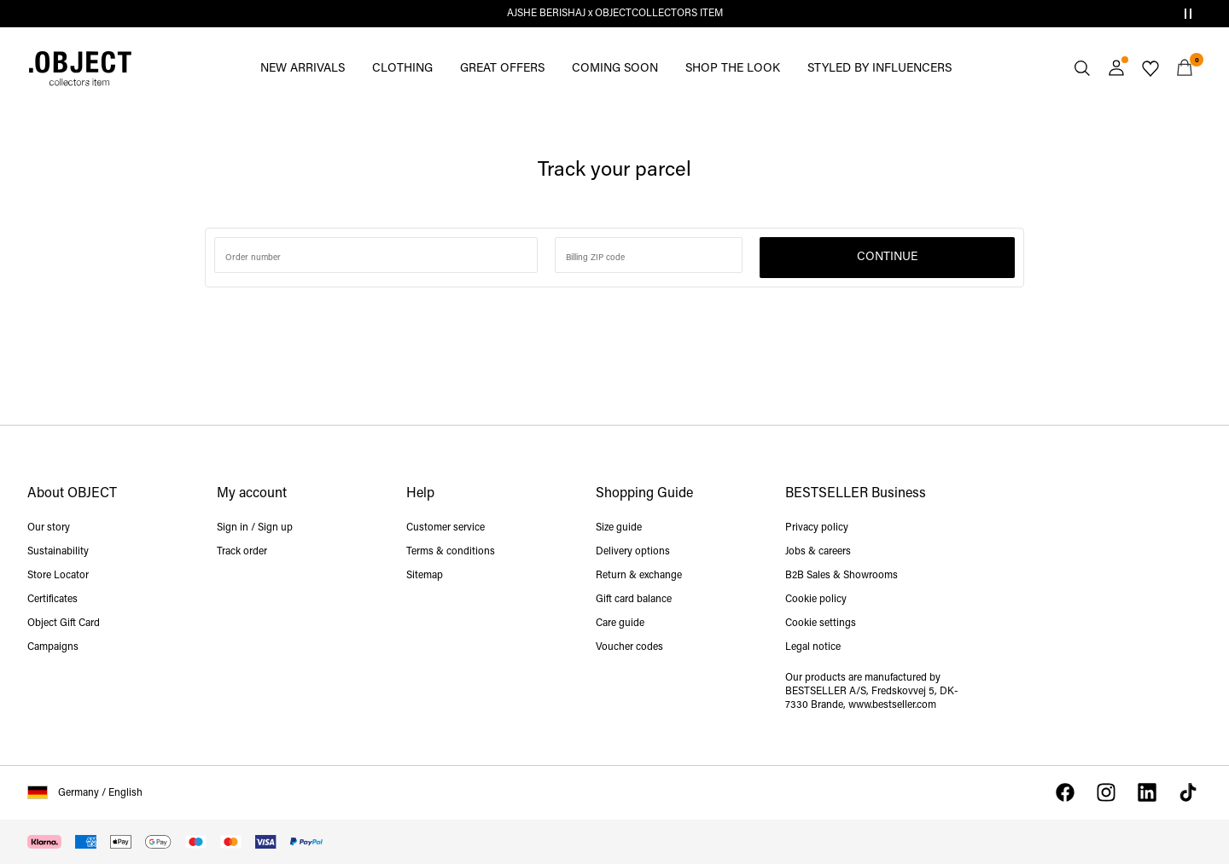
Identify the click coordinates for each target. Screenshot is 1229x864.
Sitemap (424, 576)
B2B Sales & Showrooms (841, 576)
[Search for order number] (376, 255)
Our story (48, 528)
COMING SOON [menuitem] (615, 68)
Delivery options (633, 552)
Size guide (619, 528)
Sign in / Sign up (255, 528)
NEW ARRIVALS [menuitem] (302, 68)
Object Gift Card (63, 623)
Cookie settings (820, 623)
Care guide (620, 623)
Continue (887, 257)
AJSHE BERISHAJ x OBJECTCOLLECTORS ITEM (615, 14)
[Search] (1082, 68)
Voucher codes (629, 647)
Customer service (445, 528)
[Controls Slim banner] (1188, 13)
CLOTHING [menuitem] (402, 68)
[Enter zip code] (649, 255)
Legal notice (813, 647)
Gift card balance (634, 599)
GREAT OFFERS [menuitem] (502, 68)
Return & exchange (639, 576)
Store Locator (58, 576)
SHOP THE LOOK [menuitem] (732, 68)
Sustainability (58, 552)
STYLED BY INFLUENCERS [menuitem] (879, 68)
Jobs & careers (818, 552)
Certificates (52, 599)
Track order (242, 552)
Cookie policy (816, 599)
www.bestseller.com (892, 705)
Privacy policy (816, 528)
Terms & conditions (450, 552)
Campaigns (53, 647)
